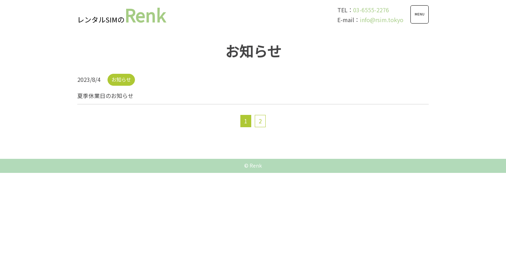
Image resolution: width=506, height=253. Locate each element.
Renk (121, 14)
